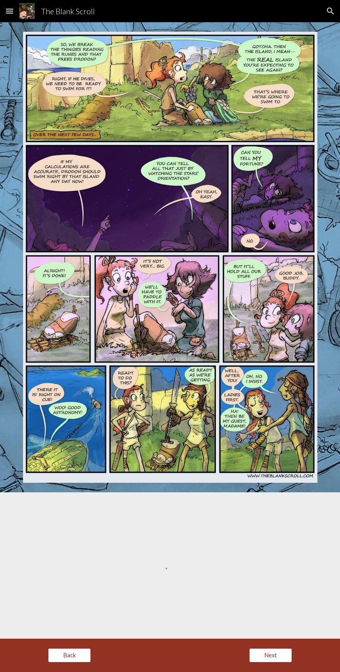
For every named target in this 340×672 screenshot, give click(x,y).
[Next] (271, 655)
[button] (9, 11)
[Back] (69, 655)
